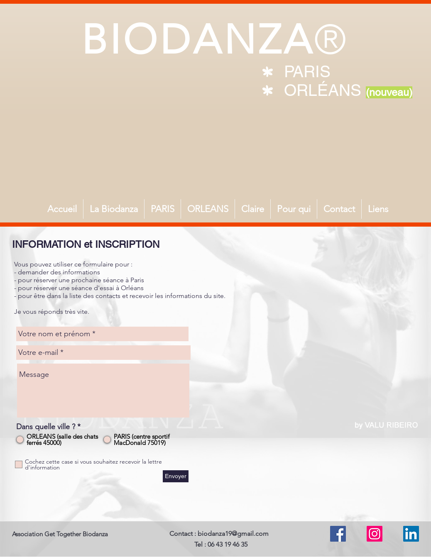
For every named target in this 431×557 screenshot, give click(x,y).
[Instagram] (374, 534)
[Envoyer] (176, 476)
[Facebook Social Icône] (338, 534)
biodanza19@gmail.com (233, 533)
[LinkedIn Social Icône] (411, 534)
